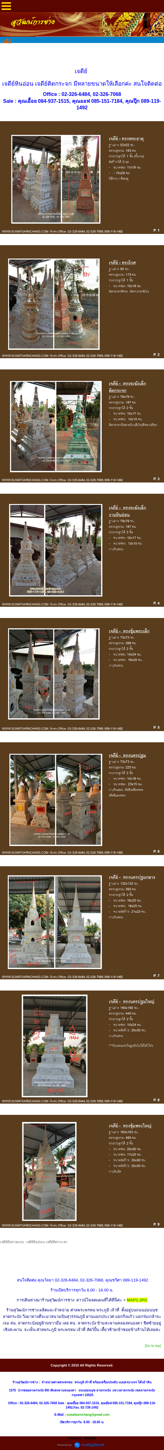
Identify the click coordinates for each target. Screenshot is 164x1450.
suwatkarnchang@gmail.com (88, 1414)
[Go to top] (153, 1346)
